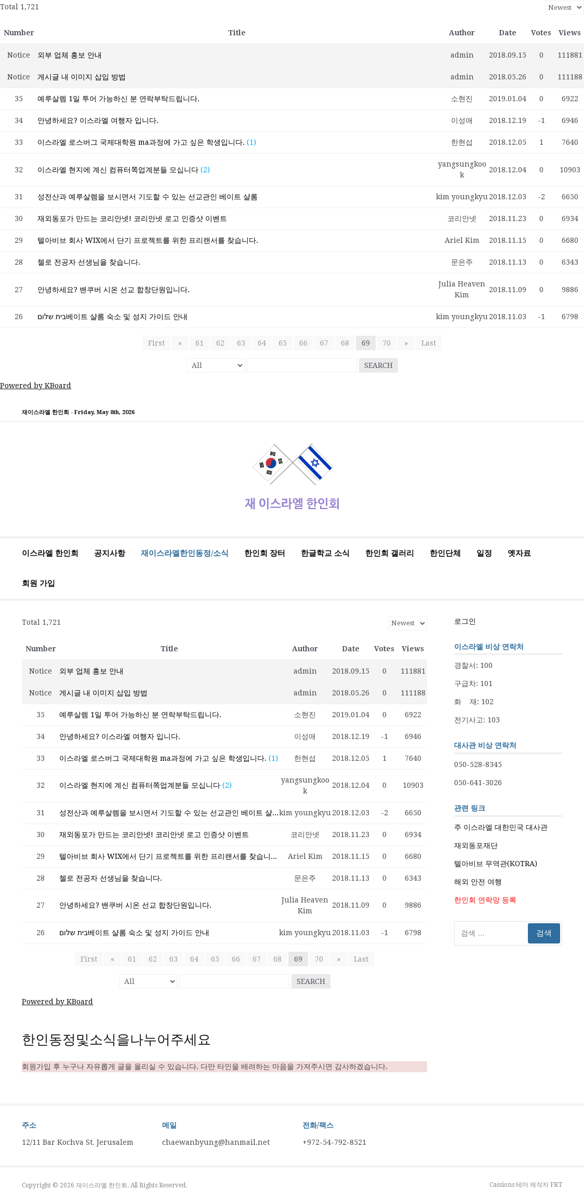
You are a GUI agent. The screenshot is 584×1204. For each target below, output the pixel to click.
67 (324, 343)
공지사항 (109, 553)
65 (282, 343)
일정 (484, 553)
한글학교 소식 (325, 553)
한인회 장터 (264, 553)
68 (345, 343)
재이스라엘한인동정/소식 (185, 553)
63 (241, 343)
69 (366, 343)
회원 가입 (38, 583)
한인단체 (445, 553)
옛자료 (519, 553)
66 (303, 343)
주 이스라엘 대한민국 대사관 (501, 827)
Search (378, 365)
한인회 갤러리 (389, 553)
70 (386, 343)
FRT (556, 1184)
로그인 (465, 621)
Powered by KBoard (35, 385)
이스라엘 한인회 (50, 553)
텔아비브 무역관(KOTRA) (495, 863)
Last (426, 343)
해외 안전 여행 (478, 882)
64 (262, 343)
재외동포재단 (476, 845)
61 (199, 343)
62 (220, 343)
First (158, 343)
